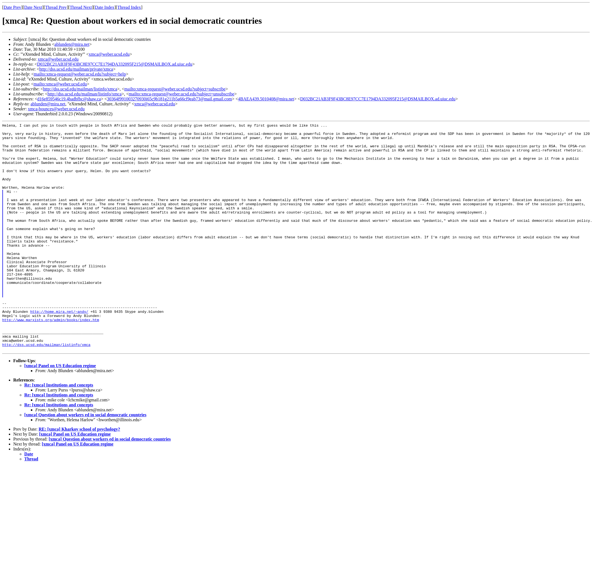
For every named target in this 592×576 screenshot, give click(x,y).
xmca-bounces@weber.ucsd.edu (56, 108)
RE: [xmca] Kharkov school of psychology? (79, 474)
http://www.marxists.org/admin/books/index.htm (50, 359)
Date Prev (12, 7)
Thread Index (129, 7)
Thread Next (81, 7)
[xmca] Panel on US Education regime (60, 411)
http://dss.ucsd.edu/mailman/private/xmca (76, 69)
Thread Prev (56, 7)
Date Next (33, 7)
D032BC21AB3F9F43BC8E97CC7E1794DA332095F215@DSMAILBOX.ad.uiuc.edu (114, 64)
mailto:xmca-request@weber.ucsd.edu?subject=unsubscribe (181, 94)
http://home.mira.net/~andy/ (59, 349)
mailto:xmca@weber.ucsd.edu (60, 84)
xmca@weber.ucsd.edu (109, 54)
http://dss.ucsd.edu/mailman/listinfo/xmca (80, 89)
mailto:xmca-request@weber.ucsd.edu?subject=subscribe (175, 89)
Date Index (104, 7)
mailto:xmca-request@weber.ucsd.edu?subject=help (80, 74)
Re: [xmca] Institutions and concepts (58, 430)
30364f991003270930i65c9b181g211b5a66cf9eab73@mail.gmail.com (169, 99)
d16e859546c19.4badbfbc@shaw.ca (69, 99)
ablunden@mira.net (71, 44)
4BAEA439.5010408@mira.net (266, 99)
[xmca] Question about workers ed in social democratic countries (85, 460)
